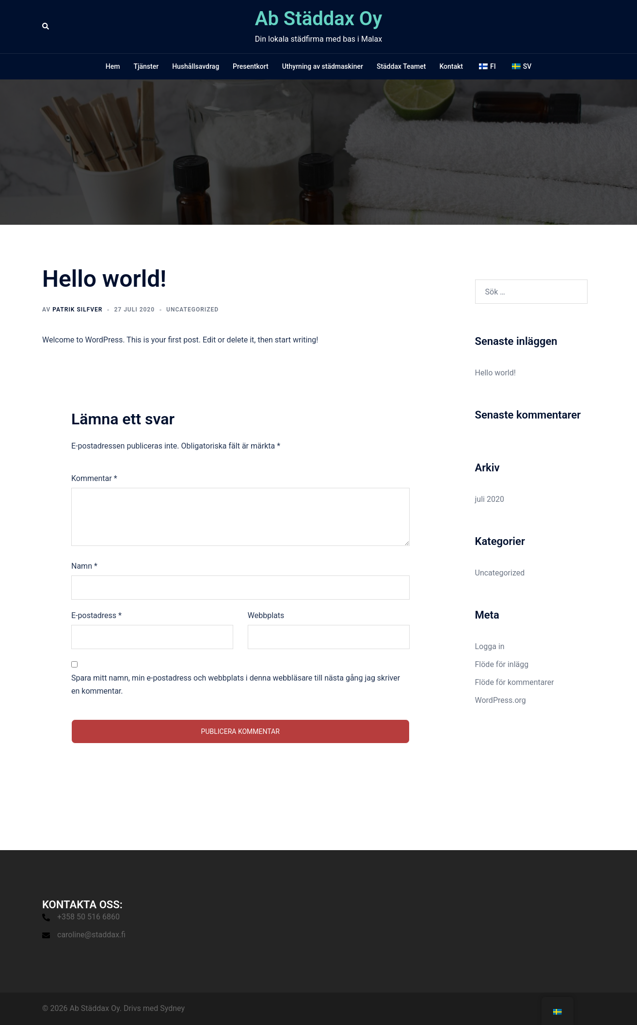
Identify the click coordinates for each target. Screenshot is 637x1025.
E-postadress (96, 615)
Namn (84, 566)
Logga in (490, 646)
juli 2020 (489, 499)
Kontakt (451, 66)
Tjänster (146, 66)
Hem (113, 66)
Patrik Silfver (77, 309)
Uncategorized (192, 309)
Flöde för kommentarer (514, 682)
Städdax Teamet (401, 66)
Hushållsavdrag (195, 66)
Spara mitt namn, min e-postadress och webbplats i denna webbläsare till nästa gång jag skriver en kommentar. (235, 684)
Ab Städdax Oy (318, 18)
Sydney (172, 1008)
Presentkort (251, 66)
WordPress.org (500, 700)
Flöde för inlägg (502, 664)
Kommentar (94, 478)
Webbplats (266, 615)
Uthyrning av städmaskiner (322, 66)
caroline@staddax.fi (91, 934)
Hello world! (495, 372)
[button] (46, 27)
